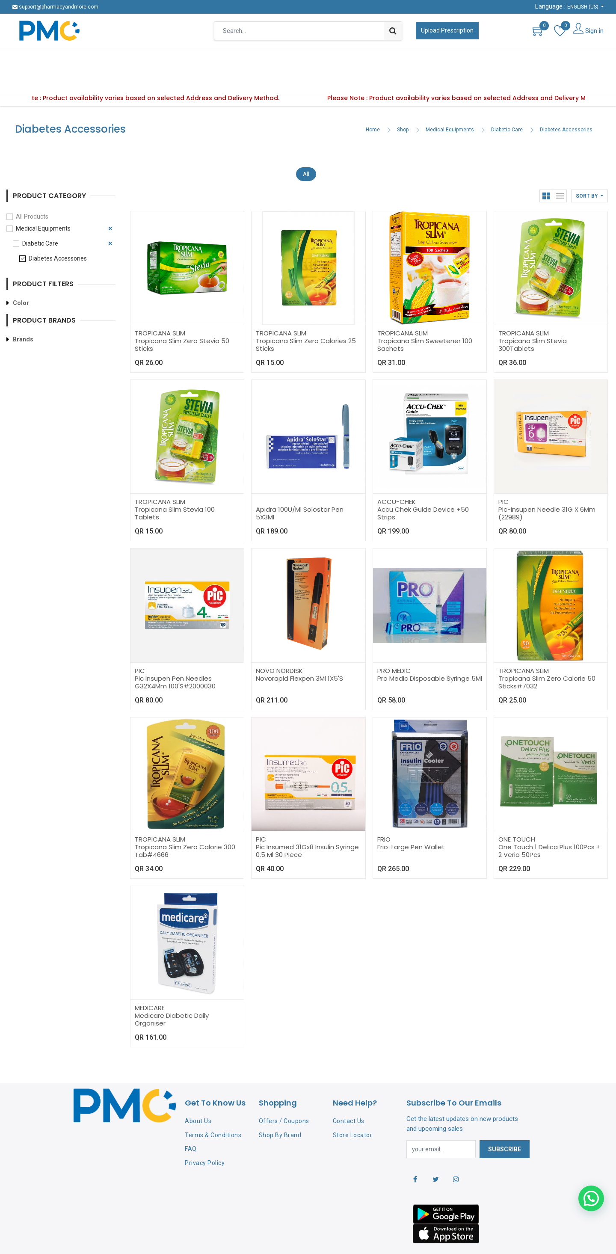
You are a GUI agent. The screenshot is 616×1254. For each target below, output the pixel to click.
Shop (403, 103)
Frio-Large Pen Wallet (411, 820)
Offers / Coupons (284, 1094)
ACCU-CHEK (396, 475)
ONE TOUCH (516, 812)
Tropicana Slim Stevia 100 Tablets (175, 486)
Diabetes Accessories (566, 103)
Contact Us (348, 1094)
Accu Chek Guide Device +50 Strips (423, 486)
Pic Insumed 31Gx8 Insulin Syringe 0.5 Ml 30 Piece (307, 824)
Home (373, 103)
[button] (589, 169)
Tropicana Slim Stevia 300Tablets (532, 318)
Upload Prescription (447, 30)
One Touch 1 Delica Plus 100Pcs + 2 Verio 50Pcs (549, 824)
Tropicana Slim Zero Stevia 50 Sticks (182, 318)
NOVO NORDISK (279, 644)
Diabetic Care (507, 103)
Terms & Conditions (213, 1108)
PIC (503, 475)
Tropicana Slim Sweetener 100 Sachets (424, 318)
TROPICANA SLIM (160, 306)
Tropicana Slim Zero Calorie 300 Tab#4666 (185, 824)
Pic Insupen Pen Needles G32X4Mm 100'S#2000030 (175, 655)
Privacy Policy (205, 1136)
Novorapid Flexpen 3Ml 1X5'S (299, 651)
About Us (198, 1094)
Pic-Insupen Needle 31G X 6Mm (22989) (546, 486)
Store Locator (353, 1108)
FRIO (384, 812)
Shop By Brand (280, 1108)
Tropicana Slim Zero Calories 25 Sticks (306, 318)
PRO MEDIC (394, 644)
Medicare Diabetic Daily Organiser (172, 992)
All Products (32, 190)
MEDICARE (150, 981)
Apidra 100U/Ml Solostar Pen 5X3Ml (300, 486)
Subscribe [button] (504, 1122)
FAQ (191, 1122)
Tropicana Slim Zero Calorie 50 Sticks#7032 (546, 655)
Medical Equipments (450, 103)
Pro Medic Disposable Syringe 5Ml (429, 651)
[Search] (393, 31)
